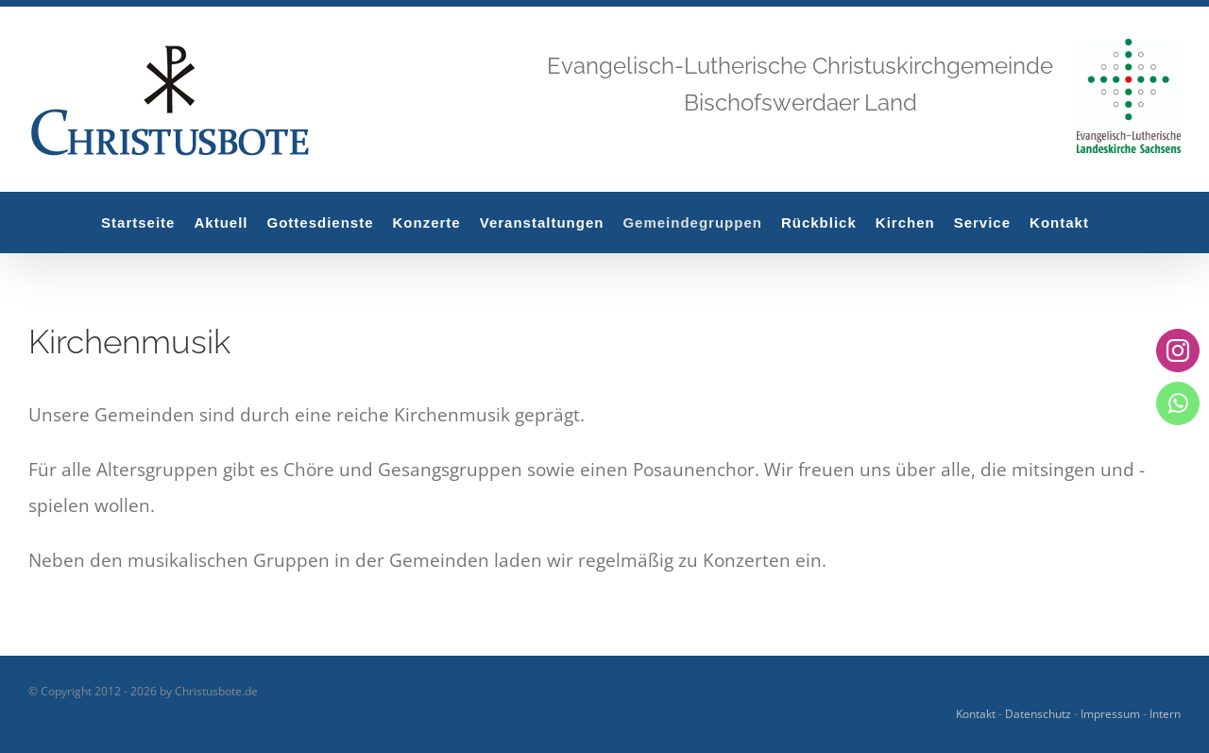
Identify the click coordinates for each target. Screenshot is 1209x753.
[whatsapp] (1178, 402)
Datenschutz (1038, 714)
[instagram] (1178, 350)
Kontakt (976, 714)
